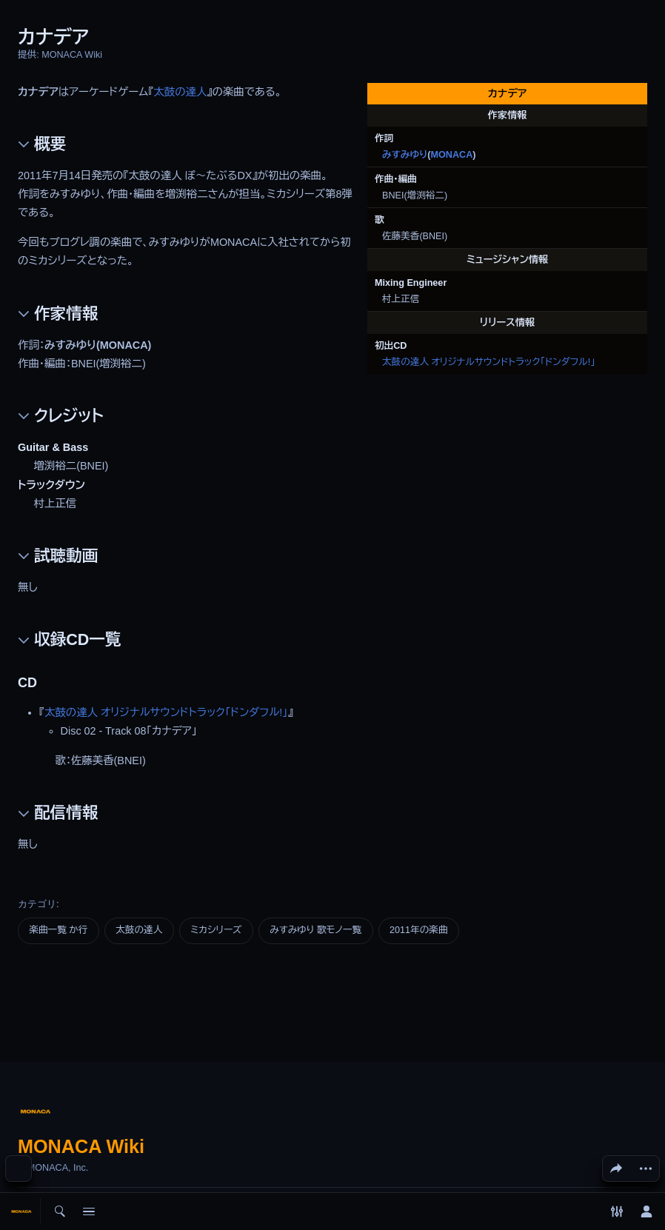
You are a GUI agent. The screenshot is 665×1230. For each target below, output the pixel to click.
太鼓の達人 (180, 92)
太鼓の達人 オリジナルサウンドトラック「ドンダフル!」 (488, 362)
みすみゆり (404, 155)
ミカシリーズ (215, 930)
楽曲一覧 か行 (58, 930)
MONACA (452, 155)
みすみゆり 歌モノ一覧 (315, 930)
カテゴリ (37, 903)
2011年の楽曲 (418, 930)
